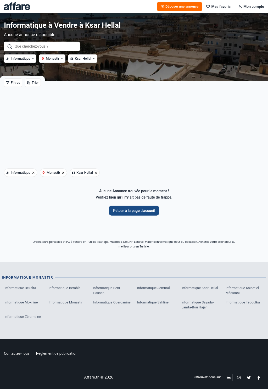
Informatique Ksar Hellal (199, 288)
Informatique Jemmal (153, 288)
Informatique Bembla (65, 288)
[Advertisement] (134, 129)
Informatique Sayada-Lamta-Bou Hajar (197, 304)
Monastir (52, 58)
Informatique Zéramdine (22, 317)
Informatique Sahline (153, 302)
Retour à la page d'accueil (134, 210)
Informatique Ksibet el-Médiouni (243, 290)
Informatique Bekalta (20, 288)
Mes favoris (218, 6)
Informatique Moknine (21, 302)
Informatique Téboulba (243, 302)
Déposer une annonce (179, 6)
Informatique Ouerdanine (112, 302)
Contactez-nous (17, 353)
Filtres (13, 82)
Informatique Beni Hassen (106, 290)
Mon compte (251, 6)
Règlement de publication (56, 353)
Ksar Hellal (82, 58)
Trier (33, 82)
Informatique (20, 58)
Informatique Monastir (65, 302)
